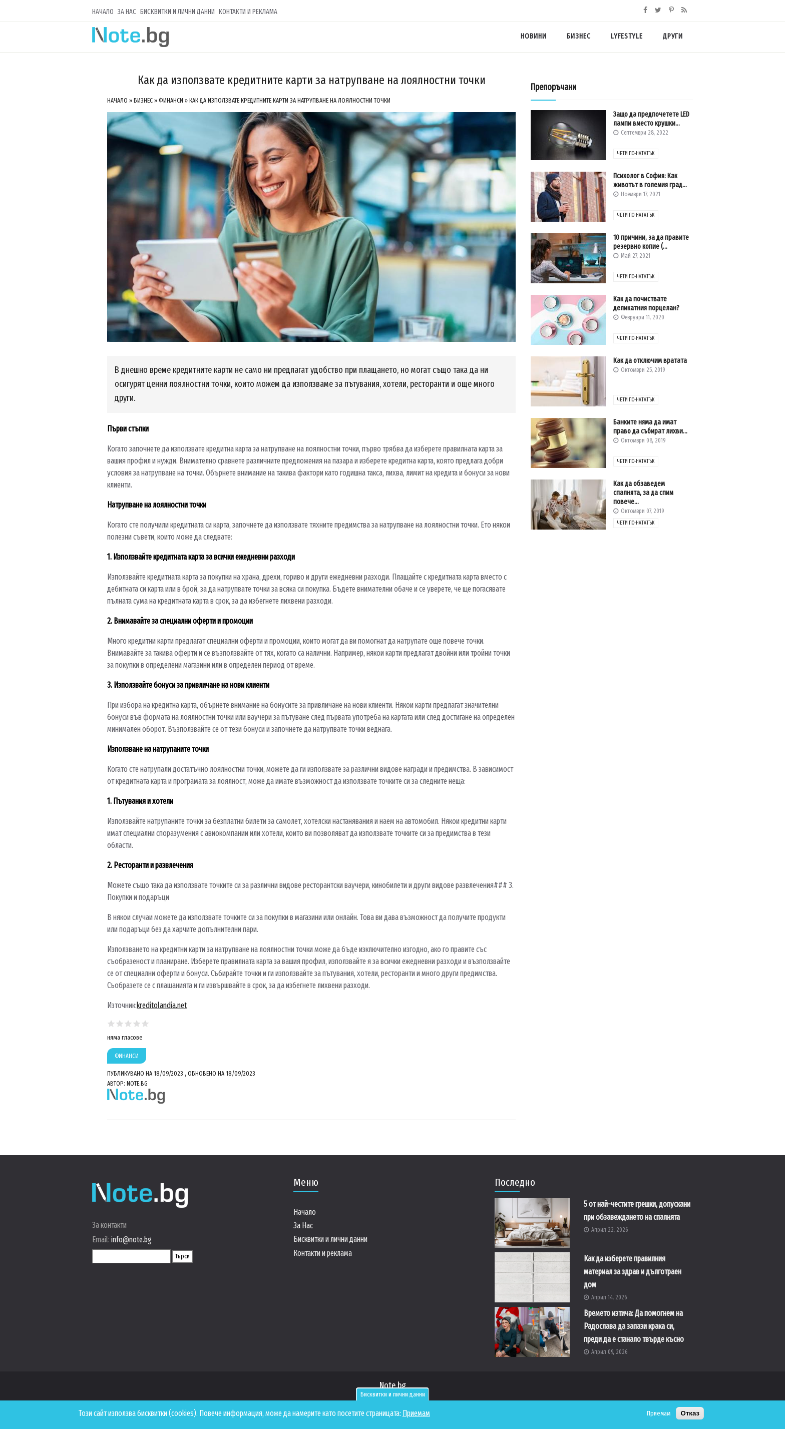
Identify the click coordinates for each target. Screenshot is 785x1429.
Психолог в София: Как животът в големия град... (650, 180)
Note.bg (392, 1385)
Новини (534, 36)
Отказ (689, 1413)
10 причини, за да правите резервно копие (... (651, 242)
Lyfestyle (627, 36)
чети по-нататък (635, 154)
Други (673, 36)
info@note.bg (131, 1239)
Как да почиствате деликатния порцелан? (646, 303)
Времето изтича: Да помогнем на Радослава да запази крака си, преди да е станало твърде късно (634, 1326)
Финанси (171, 100)
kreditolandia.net (162, 1005)
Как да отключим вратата (650, 360)
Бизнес (579, 36)
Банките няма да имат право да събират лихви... (650, 426)
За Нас (127, 12)
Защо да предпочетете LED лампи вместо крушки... (651, 119)
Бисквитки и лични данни (392, 1394)
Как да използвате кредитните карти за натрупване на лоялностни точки (289, 100)
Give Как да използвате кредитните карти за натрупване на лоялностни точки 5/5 (145, 1023)
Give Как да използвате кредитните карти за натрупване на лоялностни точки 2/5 (120, 1023)
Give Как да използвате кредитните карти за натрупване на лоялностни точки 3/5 (128, 1023)
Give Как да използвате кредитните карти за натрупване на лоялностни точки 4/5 (137, 1023)
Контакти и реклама (248, 12)
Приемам (416, 1413)
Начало (103, 12)
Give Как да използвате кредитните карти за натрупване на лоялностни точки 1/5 (111, 1023)
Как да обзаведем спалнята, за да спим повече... (643, 493)
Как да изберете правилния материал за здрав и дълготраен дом (632, 1271)
